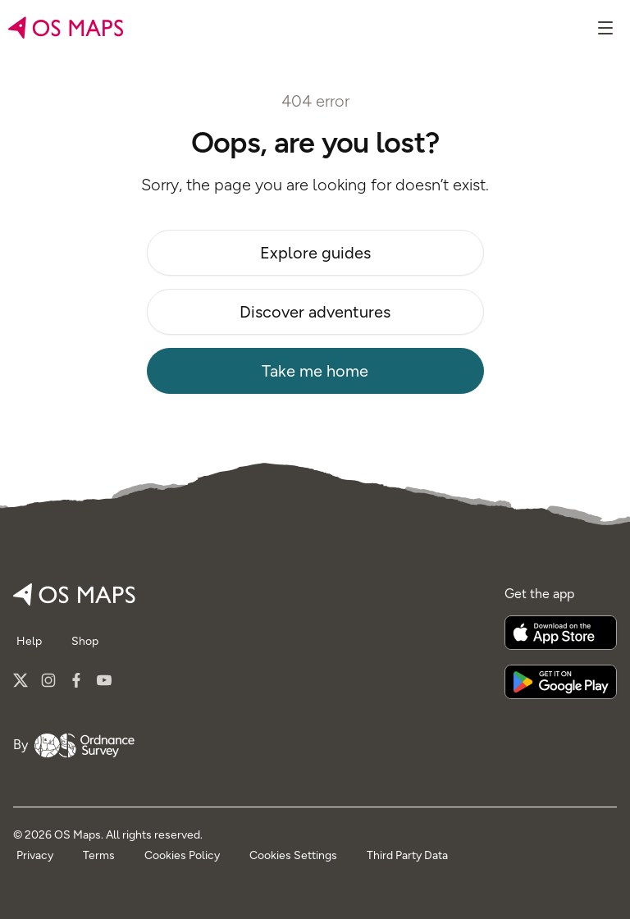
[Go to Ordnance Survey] (84, 745)
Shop (84, 641)
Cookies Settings (293, 855)
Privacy (34, 855)
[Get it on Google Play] (560, 682)
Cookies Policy (182, 855)
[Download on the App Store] (560, 632)
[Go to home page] (66, 27)
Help (29, 641)
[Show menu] (605, 27)
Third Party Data (407, 855)
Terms (99, 855)
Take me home (315, 371)
